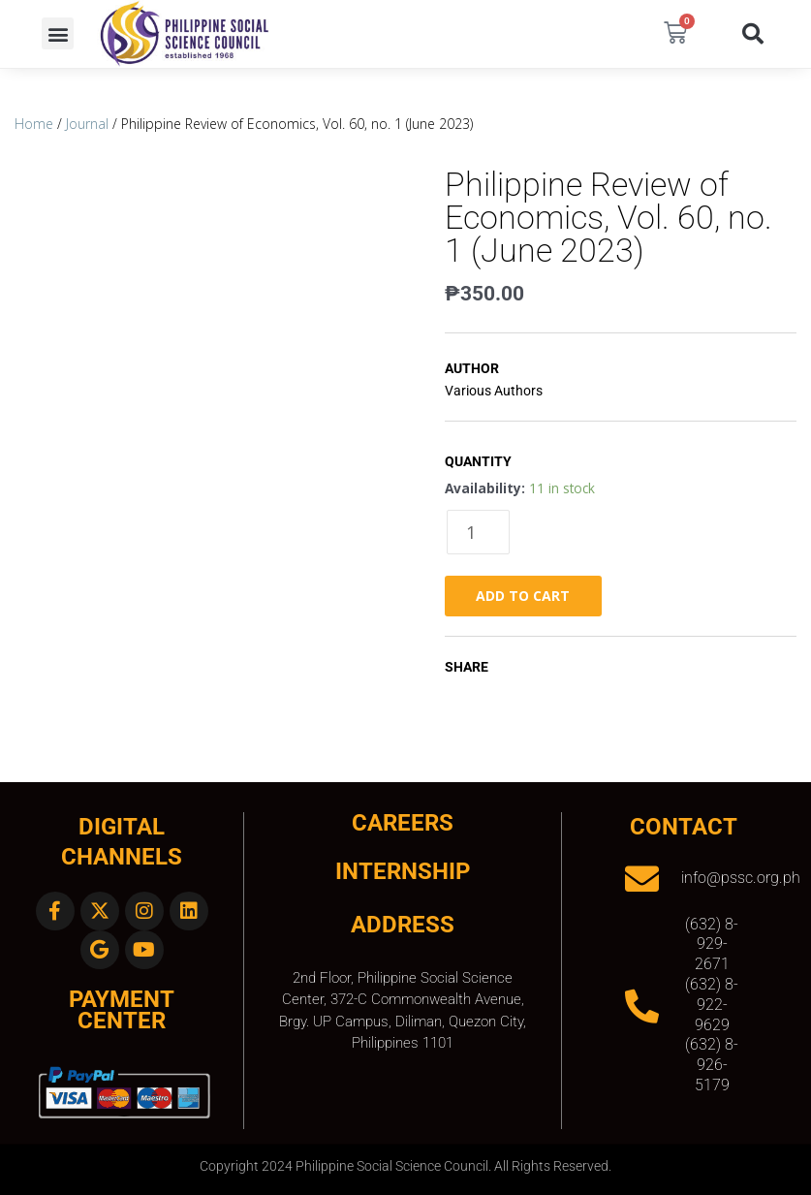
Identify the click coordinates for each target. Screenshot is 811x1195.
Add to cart (523, 595)
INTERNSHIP (402, 871)
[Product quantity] (478, 532)
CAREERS (402, 822)
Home (34, 123)
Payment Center (121, 1010)
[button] (58, 33)
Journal (87, 123)
